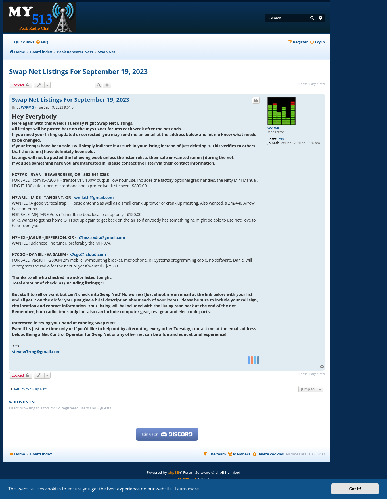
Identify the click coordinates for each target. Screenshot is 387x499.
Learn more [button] (187, 489)
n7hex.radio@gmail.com (101, 237)
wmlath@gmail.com (94, 197)
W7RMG (273, 128)
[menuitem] (42, 42)
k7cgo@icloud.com (87, 254)
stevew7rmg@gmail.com (36, 351)
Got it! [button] (355, 488)
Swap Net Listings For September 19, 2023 (78, 71)
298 (281, 139)
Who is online (22, 402)
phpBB (173, 472)
